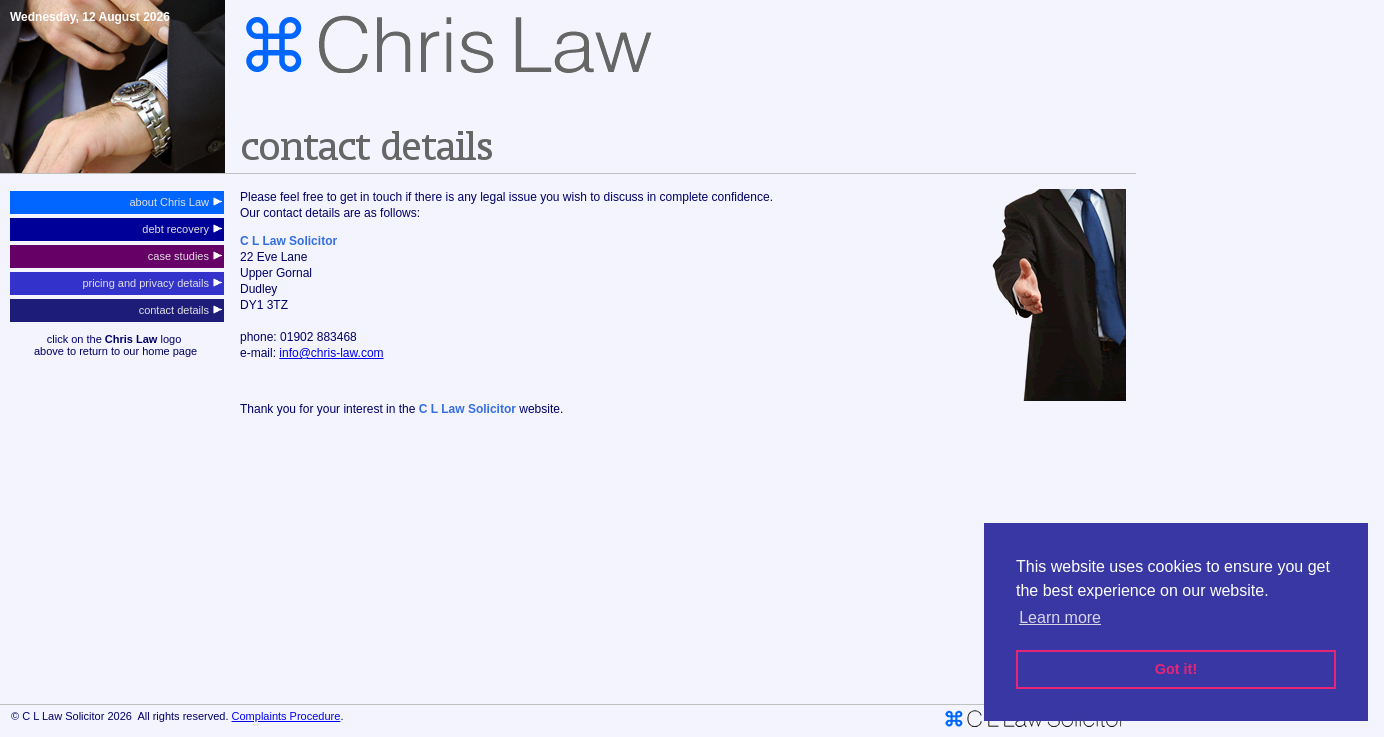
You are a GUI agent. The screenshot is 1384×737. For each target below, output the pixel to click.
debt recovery (182, 229)
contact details (180, 310)
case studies (185, 256)
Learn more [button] (1060, 617)
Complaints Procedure (286, 716)
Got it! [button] (1176, 669)
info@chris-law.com (331, 353)
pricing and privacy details (152, 283)
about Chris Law (175, 202)
